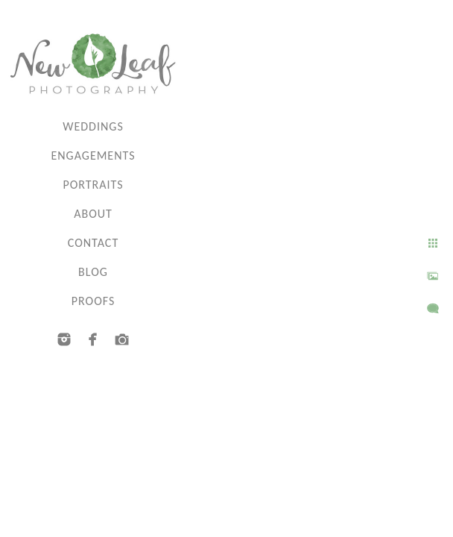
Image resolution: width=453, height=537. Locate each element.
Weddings (93, 126)
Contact (93, 243)
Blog (93, 272)
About (93, 214)
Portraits (93, 185)
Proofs (93, 301)
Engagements (93, 155)
